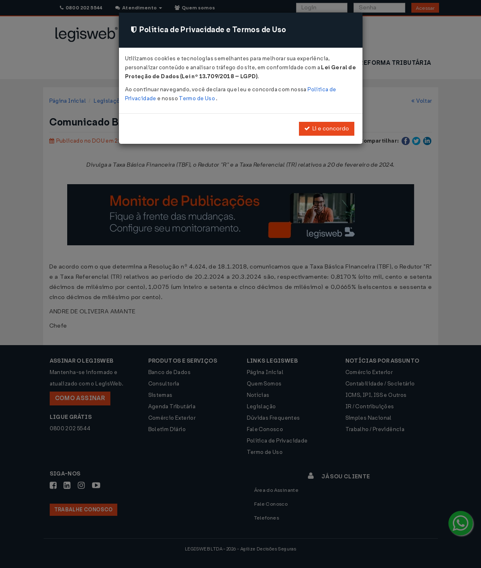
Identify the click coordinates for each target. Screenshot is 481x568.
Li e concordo (326, 128)
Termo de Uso (197, 98)
